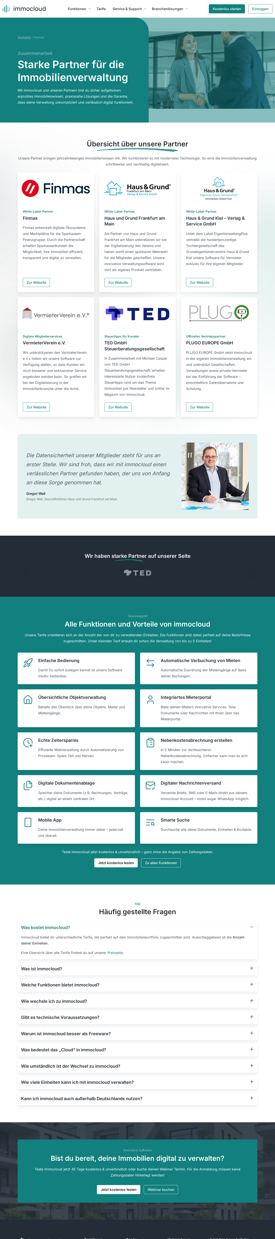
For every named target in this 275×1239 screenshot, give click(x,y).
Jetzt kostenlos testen (116, 863)
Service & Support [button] (127, 9)
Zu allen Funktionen (161, 863)
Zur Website (36, 282)
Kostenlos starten (227, 9)
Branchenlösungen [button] (167, 9)
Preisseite (115, 953)
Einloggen (260, 9)
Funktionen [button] (77, 9)
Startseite (24, 37)
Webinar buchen (161, 1189)
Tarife (101, 9)
